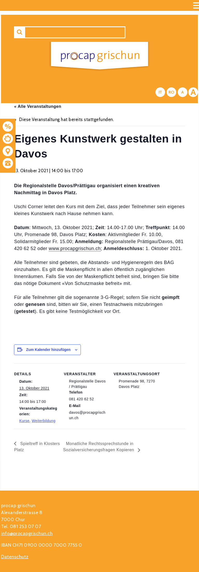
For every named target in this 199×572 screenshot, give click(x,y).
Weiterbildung (43, 421)
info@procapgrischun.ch (27, 533)
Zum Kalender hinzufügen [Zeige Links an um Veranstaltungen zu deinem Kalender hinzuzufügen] (48, 350)
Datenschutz (15, 557)
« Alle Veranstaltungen (37, 106)
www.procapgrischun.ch (75, 248)
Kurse (24, 421)
